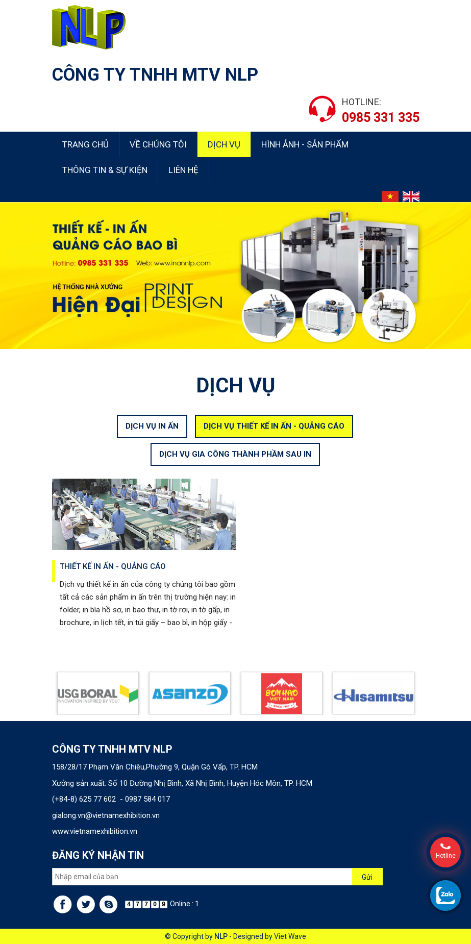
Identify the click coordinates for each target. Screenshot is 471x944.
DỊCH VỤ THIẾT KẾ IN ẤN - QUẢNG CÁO (274, 435)
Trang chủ (85, 144)
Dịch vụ (224, 144)
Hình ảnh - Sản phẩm (305, 144)
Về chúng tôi (158, 144)
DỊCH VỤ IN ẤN (152, 435)
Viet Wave (290, 936)
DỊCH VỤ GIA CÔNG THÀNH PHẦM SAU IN (235, 463)
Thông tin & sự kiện (104, 170)
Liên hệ (183, 170)
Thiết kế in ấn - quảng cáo (113, 576)
